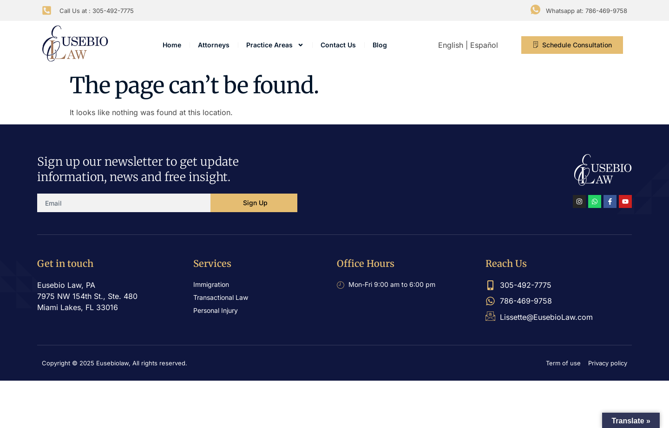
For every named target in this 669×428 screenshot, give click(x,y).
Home (172, 45)
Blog (380, 45)
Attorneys (214, 45)
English (450, 45)
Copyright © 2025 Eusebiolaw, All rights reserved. (114, 363)
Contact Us (338, 45)
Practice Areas (275, 45)
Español (484, 45)
